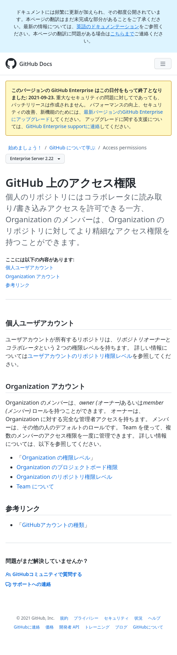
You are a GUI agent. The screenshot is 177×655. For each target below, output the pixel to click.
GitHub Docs (35, 64)
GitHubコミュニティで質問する (44, 574)
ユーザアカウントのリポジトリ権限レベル (80, 356)
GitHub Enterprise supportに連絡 (63, 126)
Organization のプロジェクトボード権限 (67, 467)
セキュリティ (116, 618)
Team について (35, 486)
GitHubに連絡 (27, 627)
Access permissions (125, 147)
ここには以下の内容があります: (40, 259)
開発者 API (69, 627)
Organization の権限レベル (56, 457)
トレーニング (97, 627)
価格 (49, 627)
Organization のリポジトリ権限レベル (64, 477)
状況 (138, 618)
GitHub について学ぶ (72, 147)
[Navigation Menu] (162, 63)
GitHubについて (148, 627)
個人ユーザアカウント (30, 267)
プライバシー (86, 618)
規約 (64, 618)
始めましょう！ (25, 147)
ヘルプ (154, 618)
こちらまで (122, 33)
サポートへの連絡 (28, 584)
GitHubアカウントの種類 (53, 525)
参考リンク (18, 285)
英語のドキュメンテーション (107, 26)
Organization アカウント (33, 276)
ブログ (121, 627)
